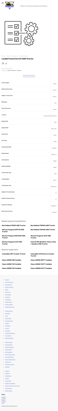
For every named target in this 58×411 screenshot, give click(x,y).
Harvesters (7, 330)
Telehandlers (8, 376)
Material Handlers (9, 338)
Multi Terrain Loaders (10, 354)
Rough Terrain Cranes (10, 359)
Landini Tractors (23, 56)
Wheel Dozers (8, 388)
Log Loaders (8, 335)
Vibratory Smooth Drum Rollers (12, 385)
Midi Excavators (8, 342)
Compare (4, 397)
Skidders (7, 367)
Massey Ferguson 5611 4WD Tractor (12, 243)
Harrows (7, 328)
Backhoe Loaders (9, 287)
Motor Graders (8, 349)
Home (3, 56)
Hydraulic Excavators (10, 333)
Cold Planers (8, 294)
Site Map (4, 401)
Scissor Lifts (8, 362)
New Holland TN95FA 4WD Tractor (43, 225)
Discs (6, 316)
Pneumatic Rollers (9, 357)
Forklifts (7, 323)
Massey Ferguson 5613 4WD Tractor (41, 237)
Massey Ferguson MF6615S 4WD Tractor (13, 237)
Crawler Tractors (9, 311)
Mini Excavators (8, 344)
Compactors (8, 299)
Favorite (3, 400)
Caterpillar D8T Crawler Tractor (14, 254)
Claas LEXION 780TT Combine (41, 260)
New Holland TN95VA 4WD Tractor (43, 230)
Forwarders (7, 325)
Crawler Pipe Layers (9, 307)
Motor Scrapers (8, 352)
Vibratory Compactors (10, 383)
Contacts (4, 398)
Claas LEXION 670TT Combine (41, 268)
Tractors (15, 56)
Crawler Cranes (8, 302)
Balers (6, 289)
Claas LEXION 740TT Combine (41, 264)
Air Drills (7, 279)
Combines (7, 297)
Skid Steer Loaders (9, 364)
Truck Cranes (8, 381)
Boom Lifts (7, 292)
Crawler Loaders (9, 304)
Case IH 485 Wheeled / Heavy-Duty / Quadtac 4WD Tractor (43, 243)
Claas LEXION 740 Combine (11, 268)
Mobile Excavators (9, 347)
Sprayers (7, 371)
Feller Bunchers (9, 321)
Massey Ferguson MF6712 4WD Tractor (13, 231)
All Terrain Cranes (9, 282)
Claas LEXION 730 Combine (11, 264)
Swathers (7, 373)
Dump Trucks (8, 318)
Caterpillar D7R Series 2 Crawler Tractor (42, 255)
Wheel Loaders (8, 390)
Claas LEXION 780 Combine (11, 260)
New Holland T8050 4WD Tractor (14, 225)
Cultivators (7, 313)
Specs (8, 56)
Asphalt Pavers (8, 284)
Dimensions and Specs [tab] (29, 75)
